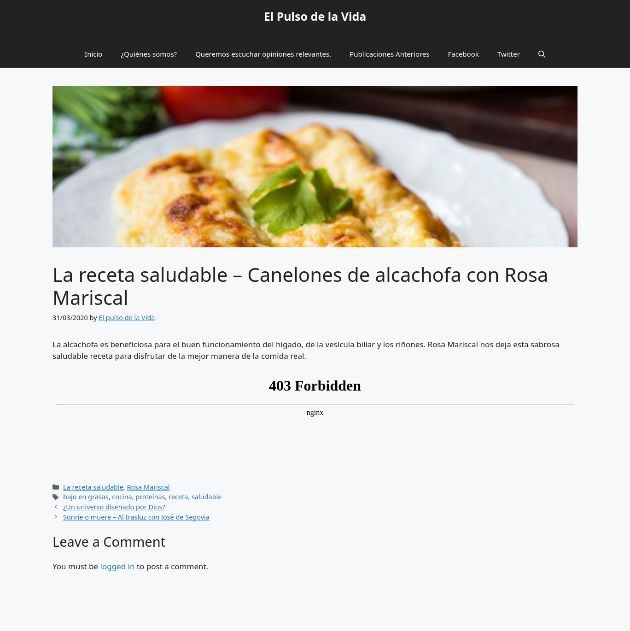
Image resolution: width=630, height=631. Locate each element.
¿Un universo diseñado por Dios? (114, 506)
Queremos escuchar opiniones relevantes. (263, 53)
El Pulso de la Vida (315, 16)
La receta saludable (93, 487)
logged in (117, 566)
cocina (122, 496)
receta (178, 496)
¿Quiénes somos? (149, 53)
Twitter (508, 53)
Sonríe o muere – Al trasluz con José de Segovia (136, 517)
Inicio (93, 53)
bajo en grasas (86, 496)
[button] (541, 54)
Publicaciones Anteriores (389, 53)
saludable (207, 496)
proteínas (150, 496)
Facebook (463, 53)
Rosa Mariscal (148, 487)
